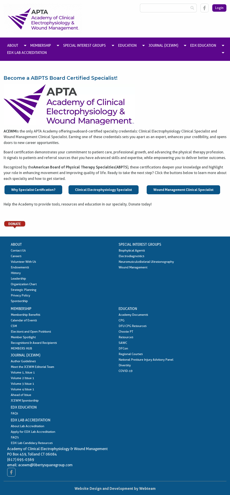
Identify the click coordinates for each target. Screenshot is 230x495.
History (16, 273)
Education (128, 309)
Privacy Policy (20, 295)
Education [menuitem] (127, 45)
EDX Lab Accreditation (30, 420)
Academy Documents (133, 314)
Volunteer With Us (23, 261)
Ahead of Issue (21, 395)
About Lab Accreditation (27, 426)
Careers (16, 256)
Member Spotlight (23, 337)
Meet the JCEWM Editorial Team (32, 367)
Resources (126, 337)
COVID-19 (126, 371)
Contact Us (18, 250)
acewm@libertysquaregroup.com (45, 465)
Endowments (20, 267)
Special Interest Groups (140, 244)
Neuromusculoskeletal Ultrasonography (146, 261)
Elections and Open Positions (31, 331)
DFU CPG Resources (132, 326)
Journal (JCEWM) (25, 355)
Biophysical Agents (132, 250)
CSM (14, 326)
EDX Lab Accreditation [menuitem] (27, 53)
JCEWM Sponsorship (25, 400)
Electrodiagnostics (131, 256)
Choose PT (126, 331)
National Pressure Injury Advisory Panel (146, 359)
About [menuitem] (12, 45)
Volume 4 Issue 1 (22, 389)
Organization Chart (24, 284)
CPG (121, 320)
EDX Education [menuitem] (203, 45)
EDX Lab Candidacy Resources (32, 443)
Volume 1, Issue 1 (23, 372)
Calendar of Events (24, 320)
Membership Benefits (25, 314)
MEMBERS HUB (21, 348)
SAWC (123, 343)
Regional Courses (131, 354)
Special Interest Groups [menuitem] (84, 45)
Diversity (125, 365)
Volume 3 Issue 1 (22, 383)
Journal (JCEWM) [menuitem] (163, 45)
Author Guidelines (23, 361)
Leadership (18, 278)
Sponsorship (19, 301)
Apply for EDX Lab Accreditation (33, 431)
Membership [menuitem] (40, 45)
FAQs (14, 413)
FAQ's (15, 437)
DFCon (123, 348)
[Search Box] (164, 8)
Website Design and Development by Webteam (115, 488)
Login (219, 8)
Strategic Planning (23, 290)
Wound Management (133, 267)
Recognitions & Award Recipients (34, 343)
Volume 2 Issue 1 (22, 378)
